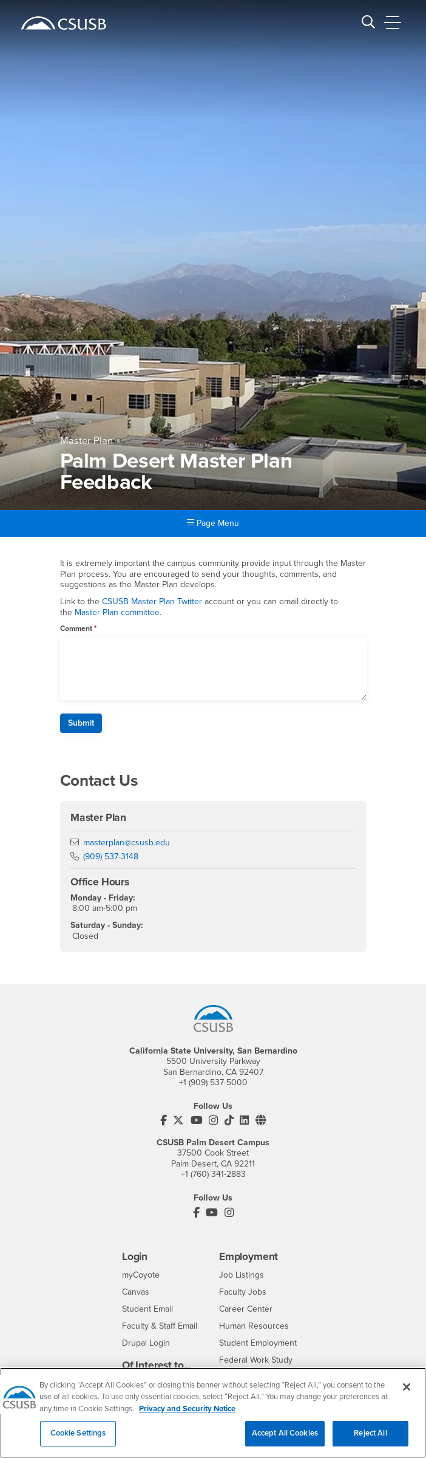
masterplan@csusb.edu (126, 842)
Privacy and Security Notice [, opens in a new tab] (187, 1415)
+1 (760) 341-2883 (213, 1174)
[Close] (406, 1393)
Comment (76, 628)
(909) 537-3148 (110, 856)
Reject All (370, 1440)
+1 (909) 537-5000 (213, 1082)
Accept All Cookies (285, 1440)
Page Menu (213, 523)
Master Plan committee (117, 612)
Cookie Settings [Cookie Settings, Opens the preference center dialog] (78, 1440)
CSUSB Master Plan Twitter (152, 601)
